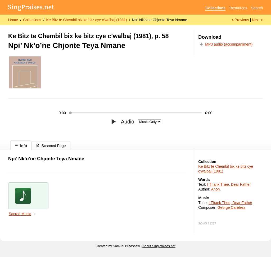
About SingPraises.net (158, 246)
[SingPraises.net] (31, 8)
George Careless (232, 207)
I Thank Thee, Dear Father (229, 184)
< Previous (240, 20)
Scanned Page (51, 145)
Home (13, 20)
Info (21, 145)
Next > (257, 20)
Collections (215, 8)
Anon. (216, 189)
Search (257, 8)
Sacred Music (20, 214)
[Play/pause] (113, 121)
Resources (238, 8)
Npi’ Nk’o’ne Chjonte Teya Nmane (159, 20)
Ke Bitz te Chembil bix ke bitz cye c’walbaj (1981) (86, 20)
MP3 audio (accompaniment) (228, 44)
